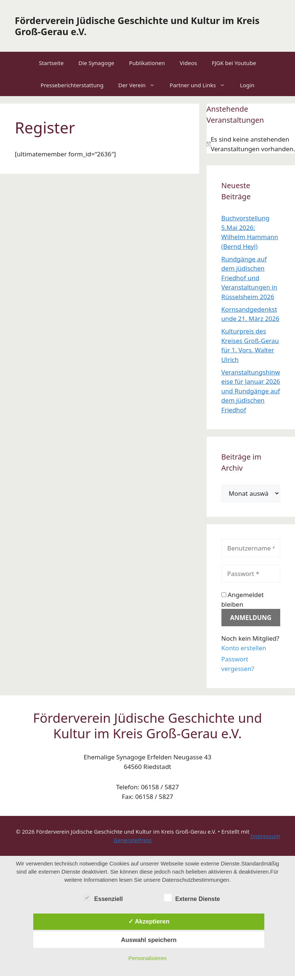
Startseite (51, 63)
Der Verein (140, 85)
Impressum (265, 836)
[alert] (251, 144)
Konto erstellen (244, 648)
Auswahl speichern (148, 939)
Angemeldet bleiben (242, 599)
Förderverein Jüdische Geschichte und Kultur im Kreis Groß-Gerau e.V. (137, 26)
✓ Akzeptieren (149, 921)
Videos (188, 63)
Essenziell (103, 897)
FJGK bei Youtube (234, 63)
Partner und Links (201, 85)
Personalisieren (147, 958)
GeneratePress (132, 840)
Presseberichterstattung (72, 85)
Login (247, 85)
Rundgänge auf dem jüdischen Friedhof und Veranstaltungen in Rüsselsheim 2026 (249, 278)
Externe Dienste (192, 897)
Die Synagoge (96, 63)
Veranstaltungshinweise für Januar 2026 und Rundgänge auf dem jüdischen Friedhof (250, 391)
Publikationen (147, 63)
